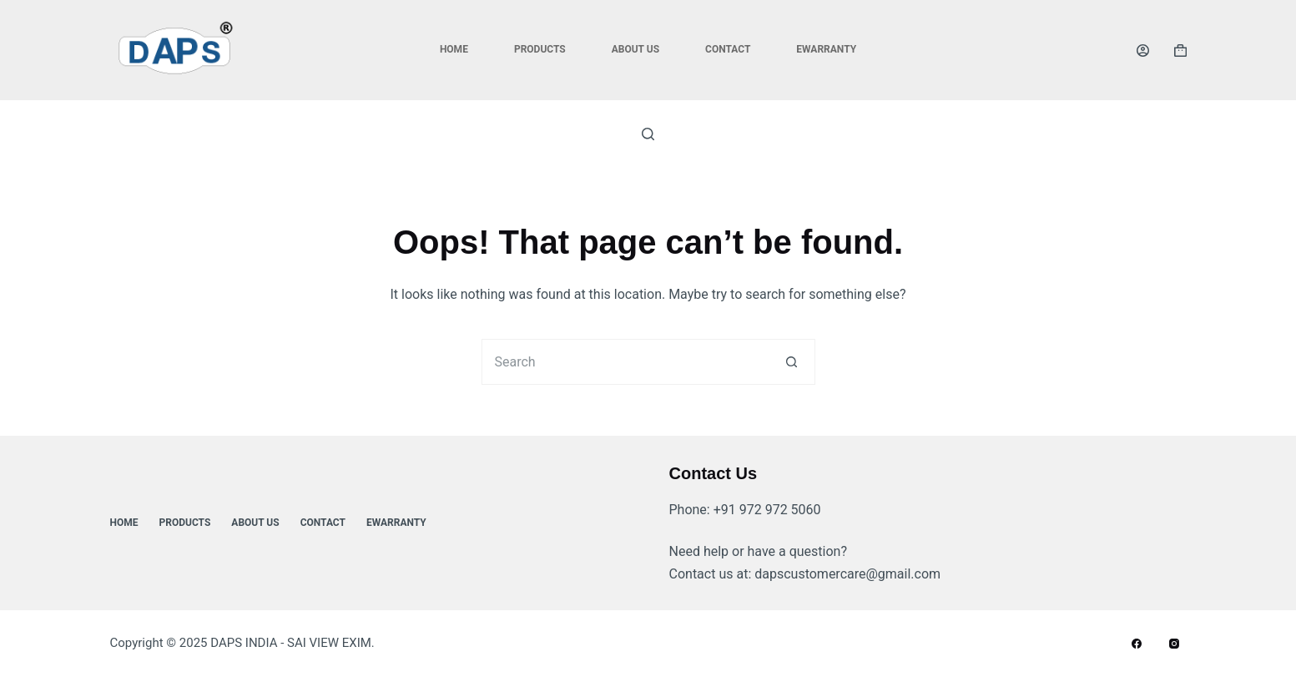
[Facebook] (1136, 643)
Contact (727, 49)
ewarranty (826, 49)
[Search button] (792, 362)
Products (540, 49)
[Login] (1143, 50)
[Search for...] (625, 362)
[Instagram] (1174, 643)
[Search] (648, 134)
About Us (635, 49)
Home (454, 49)
